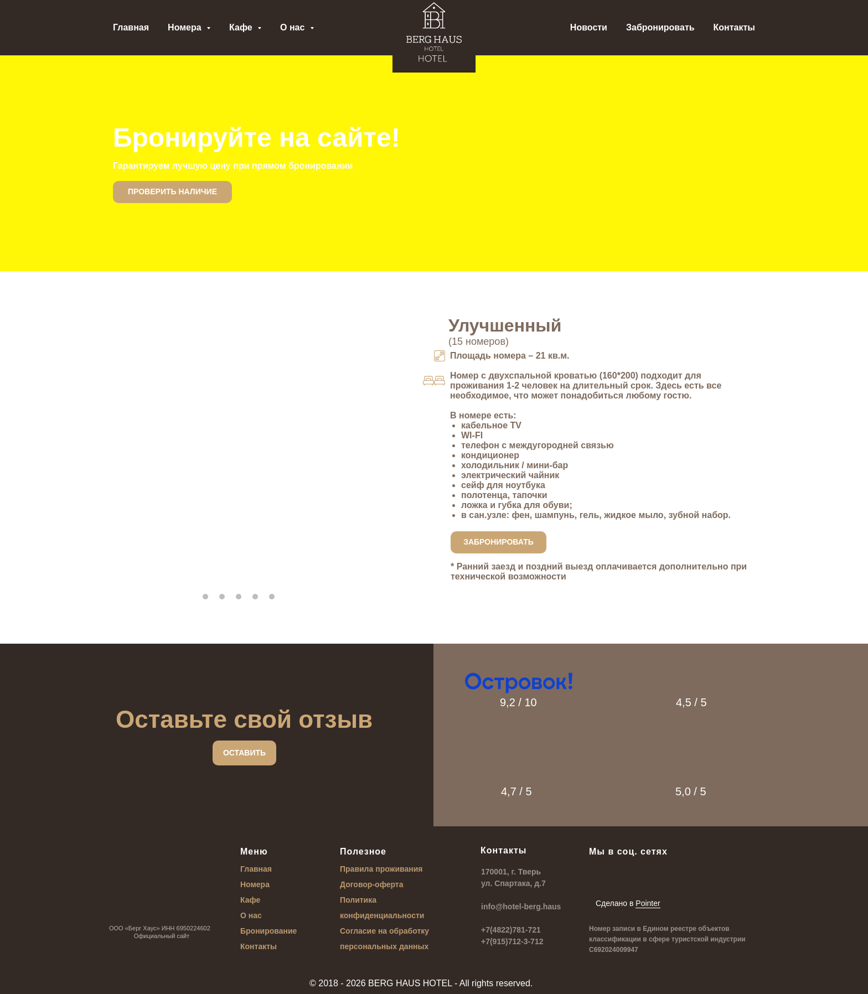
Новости (588, 27)
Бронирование (268, 930)
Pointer (648, 903)
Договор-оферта (372, 884)
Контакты (734, 27)
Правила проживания (381, 868)
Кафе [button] (242, 27)
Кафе (250, 899)
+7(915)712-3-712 (512, 941)
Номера (255, 884)
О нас (251, 915)
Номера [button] (186, 27)
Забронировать (660, 27)
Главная (131, 27)
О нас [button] (293, 27)
